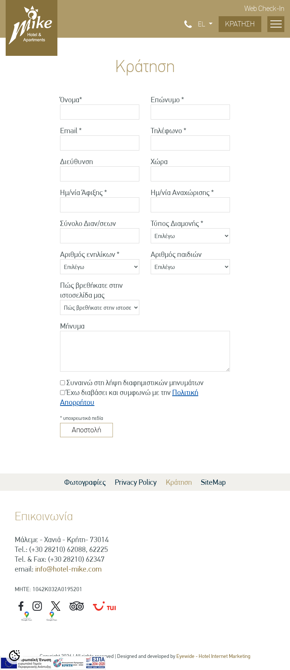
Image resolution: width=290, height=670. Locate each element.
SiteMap (213, 482)
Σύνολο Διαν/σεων (88, 223)
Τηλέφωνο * (168, 130)
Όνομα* (71, 99)
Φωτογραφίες (85, 482)
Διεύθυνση (76, 161)
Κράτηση (179, 482)
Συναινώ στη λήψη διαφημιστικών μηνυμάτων (135, 382)
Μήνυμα (72, 325)
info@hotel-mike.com (68, 568)
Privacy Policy (136, 482)
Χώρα (159, 161)
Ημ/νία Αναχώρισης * (182, 192)
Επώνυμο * (167, 99)
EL (202, 24)
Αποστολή (86, 430)
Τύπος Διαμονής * (177, 223)
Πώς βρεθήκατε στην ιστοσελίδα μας (91, 290)
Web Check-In (264, 8)
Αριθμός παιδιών (176, 254)
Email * (71, 130)
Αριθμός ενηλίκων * (89, 254)
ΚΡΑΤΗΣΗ (240, 24)
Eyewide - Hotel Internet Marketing (213, 656)
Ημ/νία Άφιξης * (83, 192)
